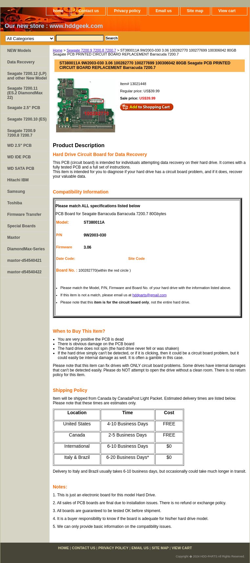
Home (57, 50)
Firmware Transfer (24, 214)
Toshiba (14, 203)
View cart (227, 11)
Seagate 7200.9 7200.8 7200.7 (91, 50)
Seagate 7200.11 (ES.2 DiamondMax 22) (25, 93)
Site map (195, 11)
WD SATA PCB (20, 168)
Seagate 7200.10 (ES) (27, 119)
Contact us (88, 11)
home (58, 11)
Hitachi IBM (18, 180)
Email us (164, 11)
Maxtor (13, 237)
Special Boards (21, 226)
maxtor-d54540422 (24, 272)
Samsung (16, 191)
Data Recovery (20, 62)
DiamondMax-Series (26, 249)
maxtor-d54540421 (24, 260)
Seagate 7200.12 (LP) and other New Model (27, 75)
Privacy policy (127, 11)
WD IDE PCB (19, 157)
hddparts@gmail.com (149, 295)
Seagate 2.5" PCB (23, 107)
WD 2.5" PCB (19, 145)
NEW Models (19, 50)
